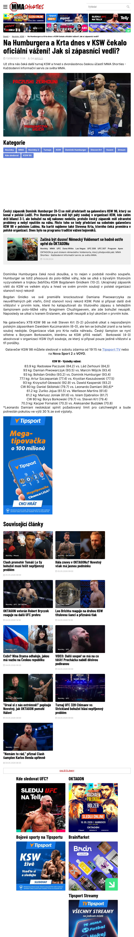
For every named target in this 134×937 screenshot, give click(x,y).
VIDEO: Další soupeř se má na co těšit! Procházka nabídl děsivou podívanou (109, 607)
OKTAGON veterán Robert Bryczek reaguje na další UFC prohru (109, 563)
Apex (121, 249)
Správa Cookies (56, 933)
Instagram (79, 884)
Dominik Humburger (79, 150)
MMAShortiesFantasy (80, 908)
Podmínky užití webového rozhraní (31, 933)
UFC (60, 249)
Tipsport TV (111, 351)
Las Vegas (82, 249)
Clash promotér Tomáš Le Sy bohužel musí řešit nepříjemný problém (23, 563)
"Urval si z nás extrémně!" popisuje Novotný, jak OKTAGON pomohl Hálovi (21, 651)
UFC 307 (103, 249)
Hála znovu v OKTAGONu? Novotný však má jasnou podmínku (63, 563)
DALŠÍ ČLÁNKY (67, 668)
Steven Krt (101, 150)
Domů (6, 37)
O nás (42, 908)
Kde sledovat (25, 156)
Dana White (69, 249)
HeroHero (56, 908)
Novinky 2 (35, 150)
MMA (22, 150)
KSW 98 (41, 156)
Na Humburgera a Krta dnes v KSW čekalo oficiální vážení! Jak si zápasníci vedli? (63, 37)
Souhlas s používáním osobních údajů (82, 933)
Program (113, 249)
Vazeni (115, 150)
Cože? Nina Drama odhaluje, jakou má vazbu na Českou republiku (65, 607)
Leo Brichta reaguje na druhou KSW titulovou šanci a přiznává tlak (23, 607)
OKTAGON (61, 552)
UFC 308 (93, 249)
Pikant (16, 552)
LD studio (114, 933)
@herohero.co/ (38, 873)
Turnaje (49, 150)
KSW (22, 37)
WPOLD (39, 59)
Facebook (56, 884)
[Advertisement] (67, 185)
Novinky (15, 37)
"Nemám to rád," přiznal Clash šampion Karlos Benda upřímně (109, 651)
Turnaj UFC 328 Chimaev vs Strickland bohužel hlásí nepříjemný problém (65, 651)
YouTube (103, 884)
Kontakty (102, 902)
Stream (9, 156)
